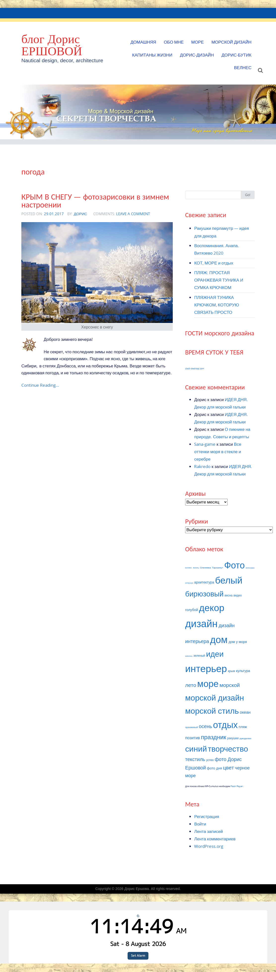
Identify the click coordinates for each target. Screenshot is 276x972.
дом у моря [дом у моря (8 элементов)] (238, 641)
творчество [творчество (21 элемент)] (228, 748)
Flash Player (237, 786)
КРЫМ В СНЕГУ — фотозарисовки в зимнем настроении (95, 200)
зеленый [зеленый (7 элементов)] (199, 655)
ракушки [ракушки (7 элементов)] (233, 738)
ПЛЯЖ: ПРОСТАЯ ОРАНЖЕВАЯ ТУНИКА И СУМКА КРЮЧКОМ (218, 280)
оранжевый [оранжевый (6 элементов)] (191, 727)
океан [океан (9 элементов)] (245, 712)
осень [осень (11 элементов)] (205, 726)
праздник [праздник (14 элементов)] (213, 737)
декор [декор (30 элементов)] (211, 607)
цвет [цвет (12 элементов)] (228, 767)
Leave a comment (133, 213)
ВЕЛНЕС (242, 67)
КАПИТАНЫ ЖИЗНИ (152, 55)
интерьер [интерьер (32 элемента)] (206, 668)
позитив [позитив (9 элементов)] (192, 737)
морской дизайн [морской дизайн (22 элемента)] (214, 697)
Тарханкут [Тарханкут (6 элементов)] (217, 567)
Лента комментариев (214, 839)
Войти (200, 824)
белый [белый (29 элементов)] (228, 580)
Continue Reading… (40, 385)
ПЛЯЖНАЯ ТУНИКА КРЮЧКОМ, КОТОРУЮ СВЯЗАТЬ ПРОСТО (216, 305)
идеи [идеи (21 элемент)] (214, 653)
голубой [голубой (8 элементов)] (191, 609)
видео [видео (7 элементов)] (238, 595)
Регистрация (206, 816)
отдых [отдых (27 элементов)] (225, 725)
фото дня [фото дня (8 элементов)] (214, 768)
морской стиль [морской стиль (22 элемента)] (212, 710)
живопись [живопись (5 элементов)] (188, 656)
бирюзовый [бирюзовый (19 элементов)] (204, 594)
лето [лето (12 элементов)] (190, 684)
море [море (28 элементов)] (208, 683)
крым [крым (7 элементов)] (231, 671)
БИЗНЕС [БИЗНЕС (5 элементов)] (188, 568)
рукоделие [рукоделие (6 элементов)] (245, 738)
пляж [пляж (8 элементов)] (243, 726)
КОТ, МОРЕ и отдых (213, 263)
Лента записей (208, 831)
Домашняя (143, 42)
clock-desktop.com (194, 368)
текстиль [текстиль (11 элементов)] (195, 759)
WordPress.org (208, 846)
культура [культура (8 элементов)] (243, 670)
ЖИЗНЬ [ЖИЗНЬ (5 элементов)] (196, 568)
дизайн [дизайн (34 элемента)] (201, 623)
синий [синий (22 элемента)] (196, 748)
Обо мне (174, 42)
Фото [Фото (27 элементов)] (234, 565)
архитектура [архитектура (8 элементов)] (204, 582)
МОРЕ (197, 42)
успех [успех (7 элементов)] (210, 760)
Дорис (80, 213)
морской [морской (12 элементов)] (230, 684)
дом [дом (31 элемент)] (219, 639)
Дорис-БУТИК (236, 55)
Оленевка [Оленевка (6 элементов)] (205, 567)
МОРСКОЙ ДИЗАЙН (231, 42)
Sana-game (204, 444)
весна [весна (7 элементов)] (229, 595)
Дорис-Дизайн (197, 55)
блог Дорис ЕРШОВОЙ (51, 45)
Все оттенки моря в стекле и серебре (217, 451)
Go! (247, 194)
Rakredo (202, 466)
